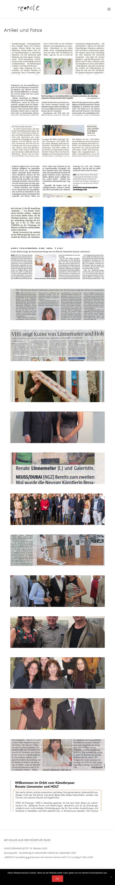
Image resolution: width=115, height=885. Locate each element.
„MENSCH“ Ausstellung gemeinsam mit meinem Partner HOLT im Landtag (41, 857)
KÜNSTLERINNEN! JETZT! (16, 848)
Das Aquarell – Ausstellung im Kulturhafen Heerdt (29, 852)
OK (57, 878)
